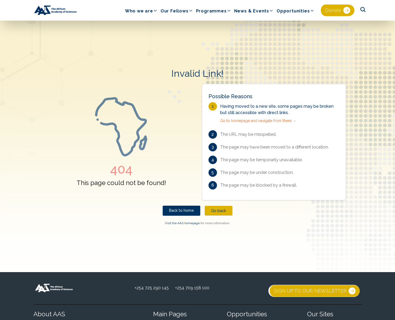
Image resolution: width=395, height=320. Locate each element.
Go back (218, 211)
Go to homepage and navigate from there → (258, 121)
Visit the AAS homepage (182, 223)
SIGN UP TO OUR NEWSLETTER (315, 290)
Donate (337, 10)
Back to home (181, 210)
